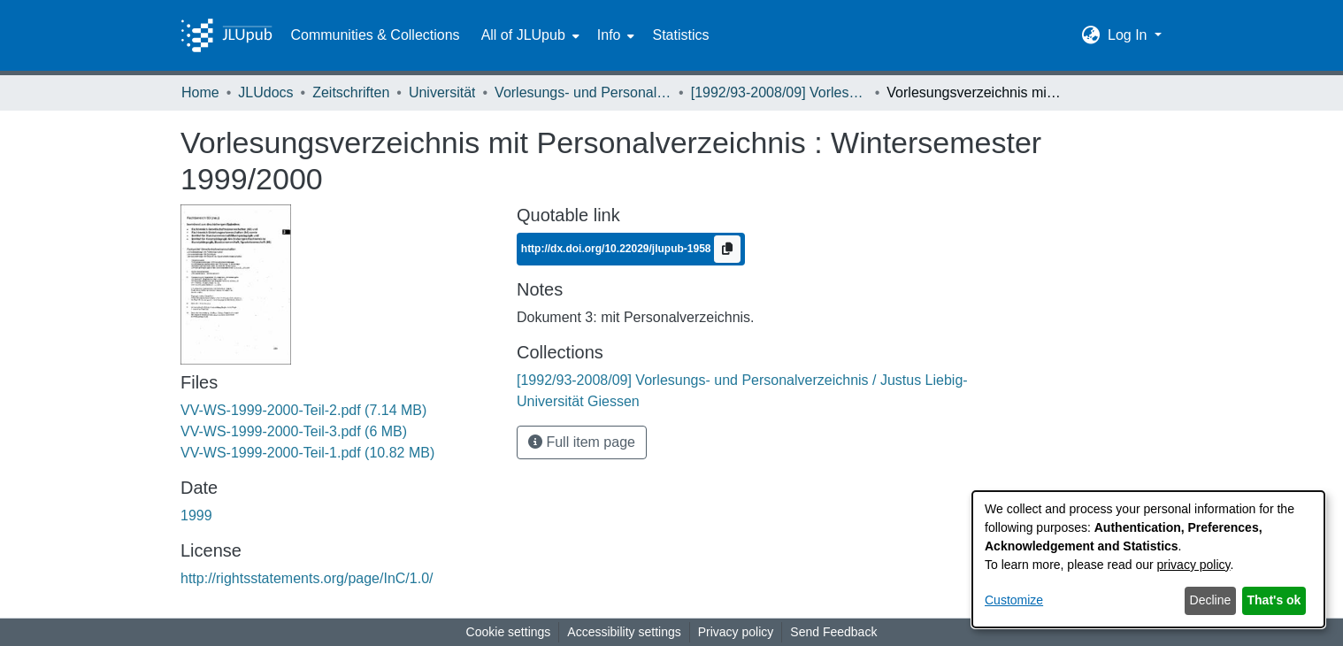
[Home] (226, 35)
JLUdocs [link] (265, 92)
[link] (303, 410)
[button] (1091, 35)
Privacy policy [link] (736, 632)
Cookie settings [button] (508, 632)
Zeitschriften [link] (350, 92)
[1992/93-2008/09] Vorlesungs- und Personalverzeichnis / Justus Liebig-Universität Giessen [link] (779, 92)
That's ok (1274, 600)
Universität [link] (442, 92)
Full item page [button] (581, 442)
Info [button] (609, 34)
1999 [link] (196, 515)
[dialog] (1148, 559)
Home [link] (200, 92)
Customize (1014, 600)
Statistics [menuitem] (680, 34)
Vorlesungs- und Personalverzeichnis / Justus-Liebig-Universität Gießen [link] (583, 92)
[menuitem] (528, 35)
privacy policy (1194, 565)
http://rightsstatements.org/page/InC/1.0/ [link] (307, 578)
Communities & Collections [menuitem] (374, 34)
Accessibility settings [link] (623, 632)
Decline (1211, 600)
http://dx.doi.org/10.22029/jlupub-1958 (617, 248)
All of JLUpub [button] (523, 34)
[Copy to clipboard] (727, 249)
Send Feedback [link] (833, 632)
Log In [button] (1129, 34)
